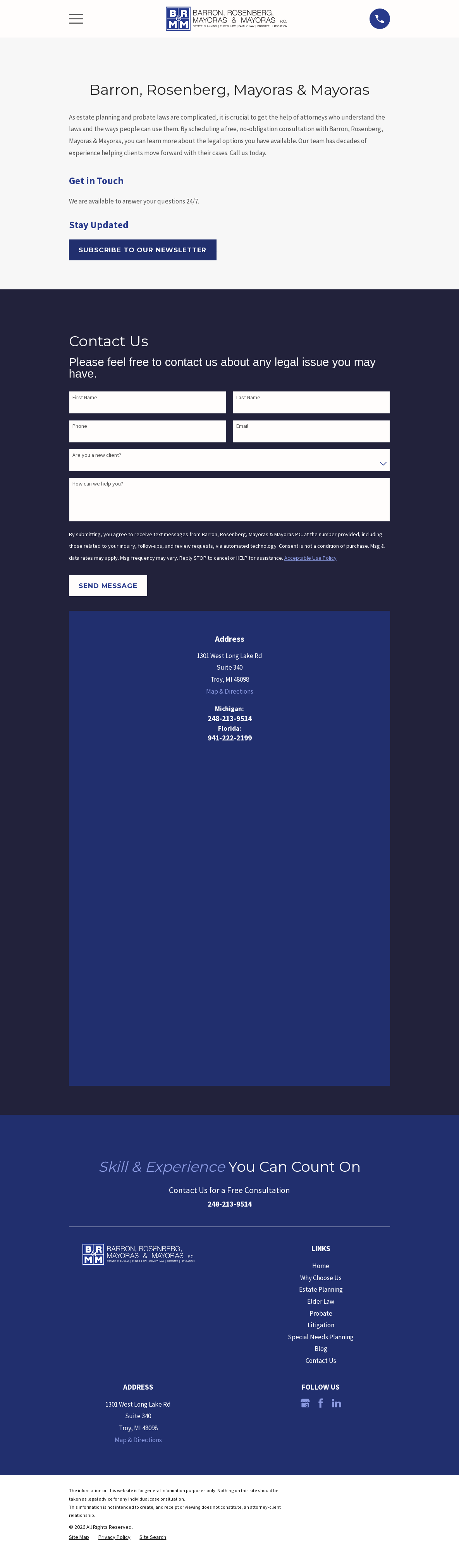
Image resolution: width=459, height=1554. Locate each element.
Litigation (321, 1004)
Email (242, 426)
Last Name (248, 397)
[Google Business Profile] (305, 1082)
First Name (84, 397)
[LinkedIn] (336, 1082)
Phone (79, 426)
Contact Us (321, 1040)
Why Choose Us (321, 956)
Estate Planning (321, 968)
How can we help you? (97, 483)
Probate (320, 992)
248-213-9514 (230, 719)
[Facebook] (320, 1082)
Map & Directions (229, 691)
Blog (321, 1028)
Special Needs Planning (321, 1016)
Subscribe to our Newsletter (142, 250)
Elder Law (320, 980)
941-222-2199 (230, 738)
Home (320, 945)
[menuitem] (79, 1216)
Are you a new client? (96, 455)
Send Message (108, 586)
